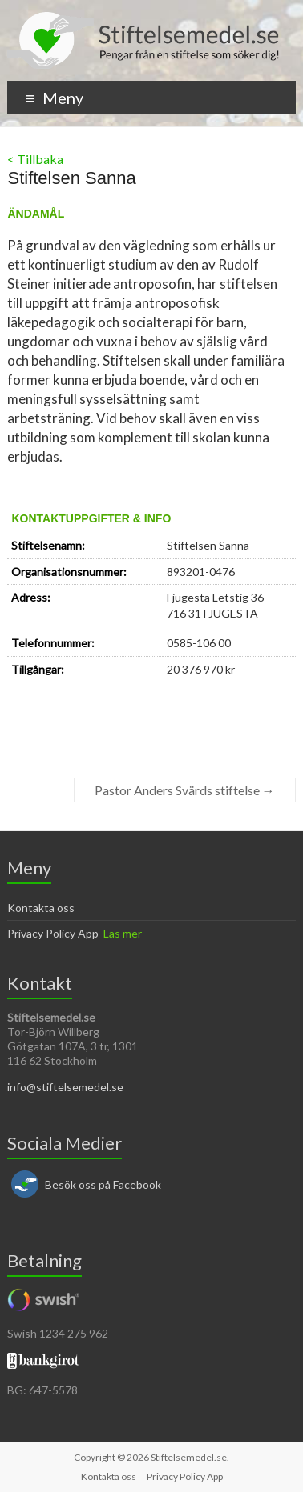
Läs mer (122, 933)
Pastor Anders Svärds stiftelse (185, 790)
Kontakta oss (41, 907)
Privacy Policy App (53, 933)
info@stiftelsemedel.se (65, 1087)
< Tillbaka (35, 158)
